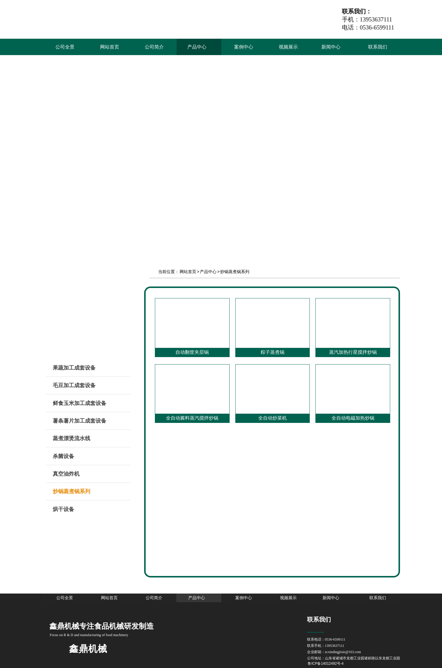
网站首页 (188, 271)
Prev (8, 142)
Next (434, 142)
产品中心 (208, 271)
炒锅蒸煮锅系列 (234, 271)
